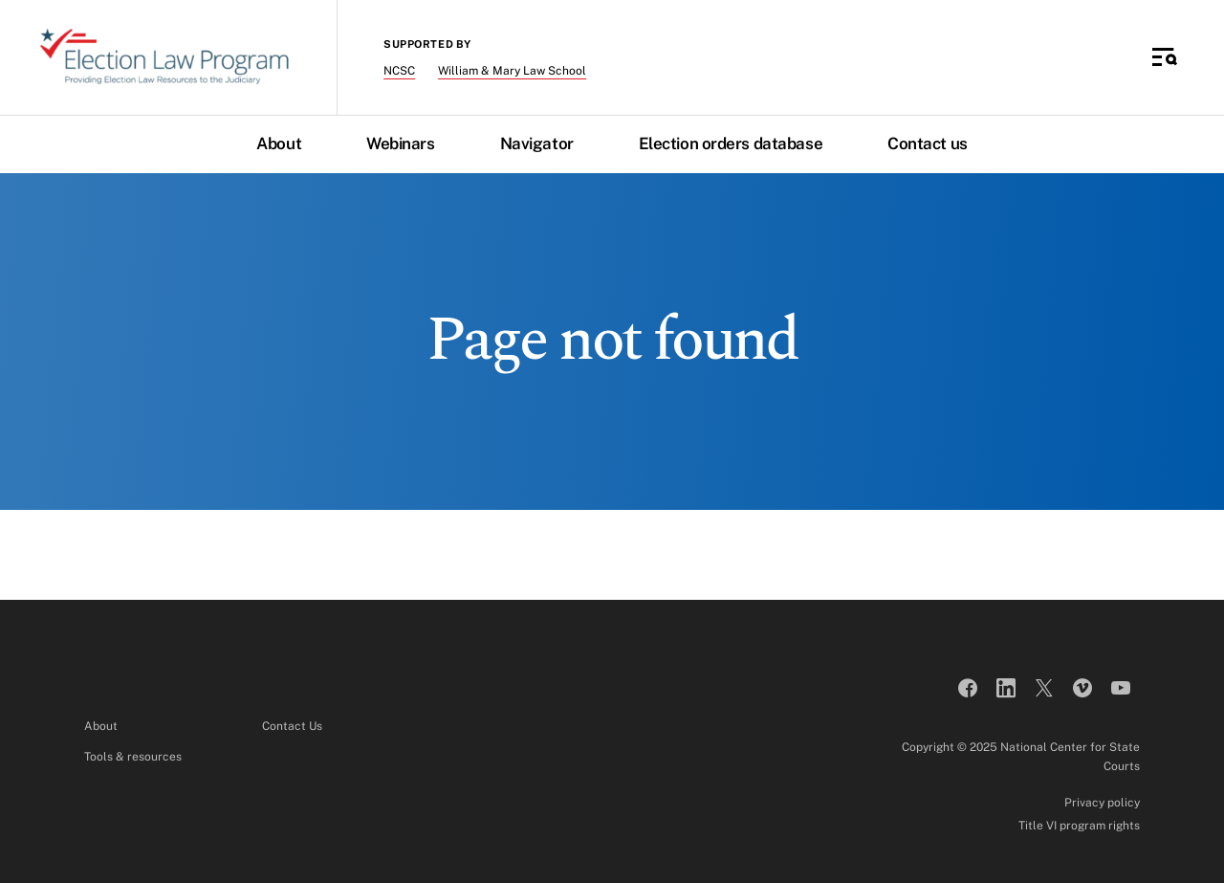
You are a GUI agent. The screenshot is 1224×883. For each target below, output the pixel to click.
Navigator (537, 143)
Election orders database (730, 143)
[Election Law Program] (164, 57)
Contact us (927, 143)
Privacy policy (1102, 802)
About (278, 143)
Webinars (400, 143)
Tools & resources (133, 756)
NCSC (399, 70)
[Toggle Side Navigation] (1165, 57)
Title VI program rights (1079, 825)
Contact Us (292, 726)
